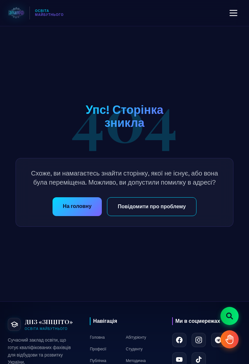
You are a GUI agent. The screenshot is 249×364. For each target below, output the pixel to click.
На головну (77, 206)
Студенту (134, 349)
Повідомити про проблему (152, 206)
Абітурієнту (136, 337)
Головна (97, 337)
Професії (98, 349)
